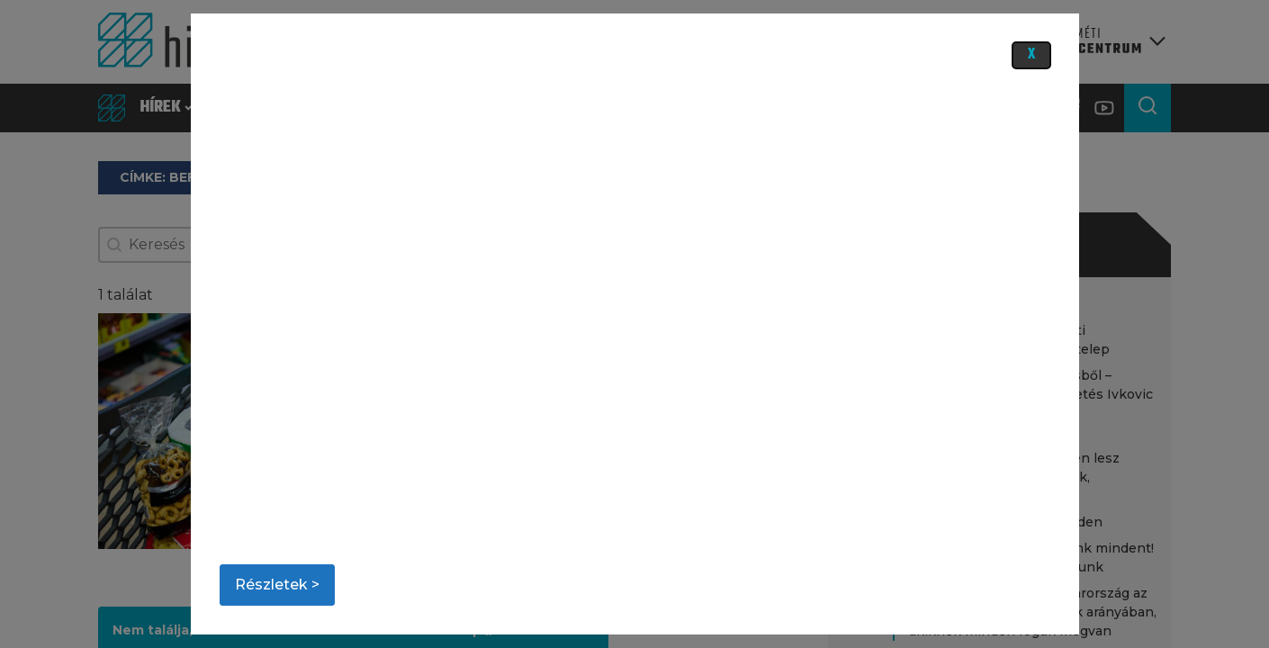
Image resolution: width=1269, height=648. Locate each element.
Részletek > (277, 584)
